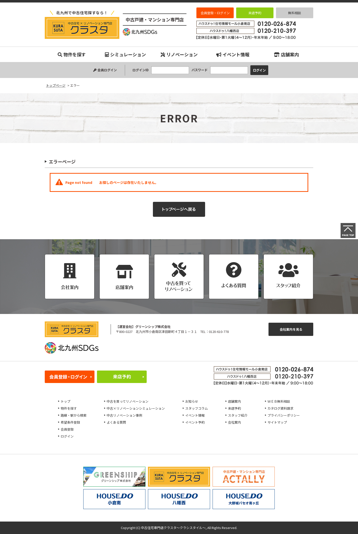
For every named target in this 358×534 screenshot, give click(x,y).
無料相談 (294, 12)
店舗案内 (286, 54)
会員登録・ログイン (215, 12)
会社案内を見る (291, 329)
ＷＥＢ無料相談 (279, 401)
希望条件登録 (70, 422)
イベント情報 (232, 54)
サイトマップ (277, 422)
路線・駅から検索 (74, 415)
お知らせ (191, 401)
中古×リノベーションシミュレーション (136, 408)
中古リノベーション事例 (124, 415)
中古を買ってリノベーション (127, 401)
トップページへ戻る (179, 209)
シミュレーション (125, 54)
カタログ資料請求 (280, 408)
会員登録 (67, 429)
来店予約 (254, 12)
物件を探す (72, 54)
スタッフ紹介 (237, 415)
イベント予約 (195, 422)
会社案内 (234, 422)
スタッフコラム (196, 408)
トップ (65, 401)
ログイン (67, 436)
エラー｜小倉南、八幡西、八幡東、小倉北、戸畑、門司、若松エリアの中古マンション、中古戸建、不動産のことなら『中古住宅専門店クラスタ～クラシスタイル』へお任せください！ (82, 28)
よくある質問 (116, 422)
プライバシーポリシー (284, 415)
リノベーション (179, 54)
